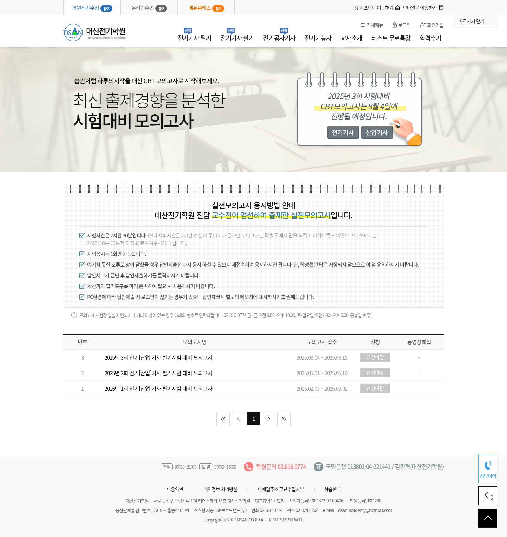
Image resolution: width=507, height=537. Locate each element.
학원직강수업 (92, 8)
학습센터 (332, 489)
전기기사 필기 (194, 38)
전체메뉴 (375, 25)
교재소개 (351, 38)
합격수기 (430, 38)
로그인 (404, 25)
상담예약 (488, 475)
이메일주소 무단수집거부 (281, 489)
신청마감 (375, 357)
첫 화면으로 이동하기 (373, 7)
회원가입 (435, 25)
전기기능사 (318, 38)
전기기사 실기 (237, 38)
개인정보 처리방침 (220, 489)
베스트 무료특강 (390, 38)
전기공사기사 (279, 38)
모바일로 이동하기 (420, 7)
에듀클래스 (206, 8)
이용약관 (175, 489)
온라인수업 (149, 8)
